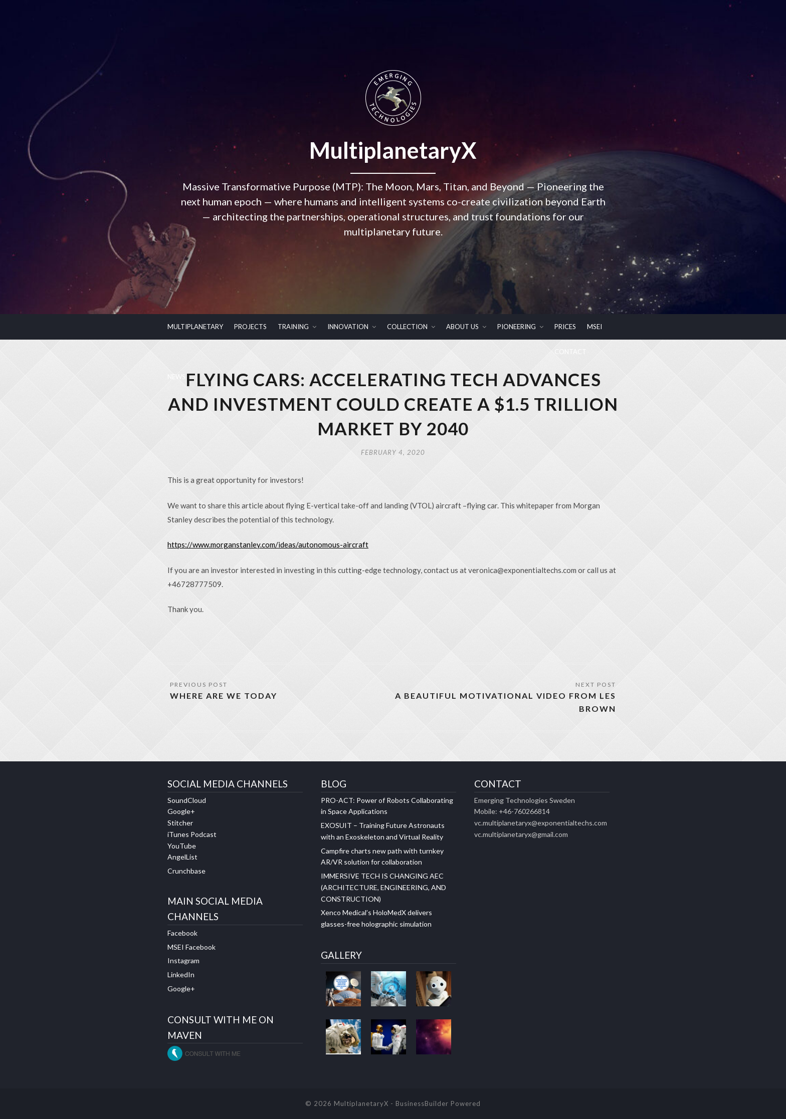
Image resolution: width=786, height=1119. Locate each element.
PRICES (565, 327)
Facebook (182, 933)
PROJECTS (250, 327)
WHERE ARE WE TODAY (223, 695)
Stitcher (180, 822)
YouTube (181, 846)
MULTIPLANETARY (195, 327)
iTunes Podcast (192, 834)
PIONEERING (516, 327)
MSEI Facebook (191, 947)
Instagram (183, 960)
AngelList (182, 857)
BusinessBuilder (422, 1103)
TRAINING (293, 327)
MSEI (594, 327)
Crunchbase (186, 871)
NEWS (176, 377)
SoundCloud (186, 800)
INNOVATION (347, 327)
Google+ (181, 811)
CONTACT (570, 352)
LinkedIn (180, 974)
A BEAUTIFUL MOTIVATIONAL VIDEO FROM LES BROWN (505, 702)
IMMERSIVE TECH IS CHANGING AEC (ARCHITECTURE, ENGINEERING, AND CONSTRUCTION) (383, 887)
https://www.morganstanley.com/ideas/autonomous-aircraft (267, 544)
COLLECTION (407, 327)
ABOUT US (462, 327)
